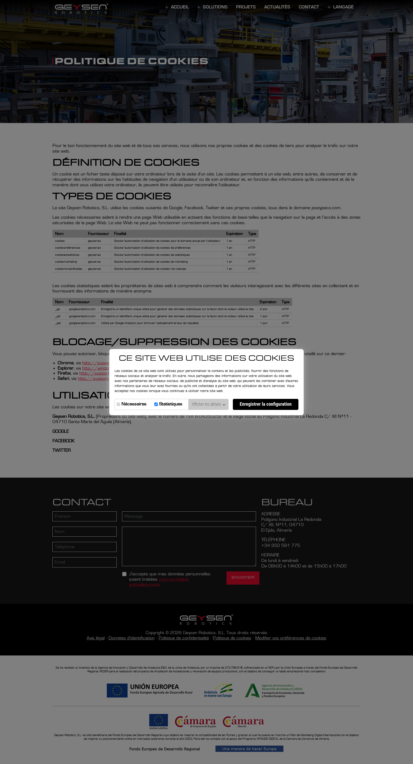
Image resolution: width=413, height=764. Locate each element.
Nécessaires (133, 404)
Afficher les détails (208, 404)
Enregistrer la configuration (266, 404)
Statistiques (170, 404)
